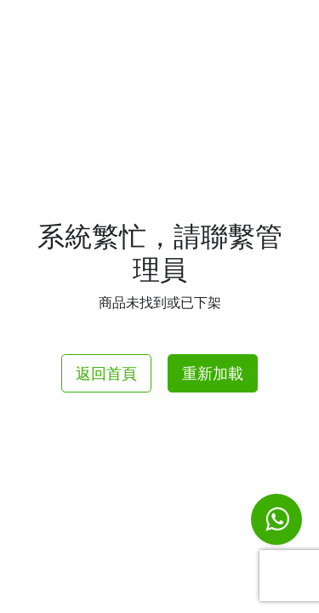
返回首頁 (106, 373)
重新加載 (212, 373)
